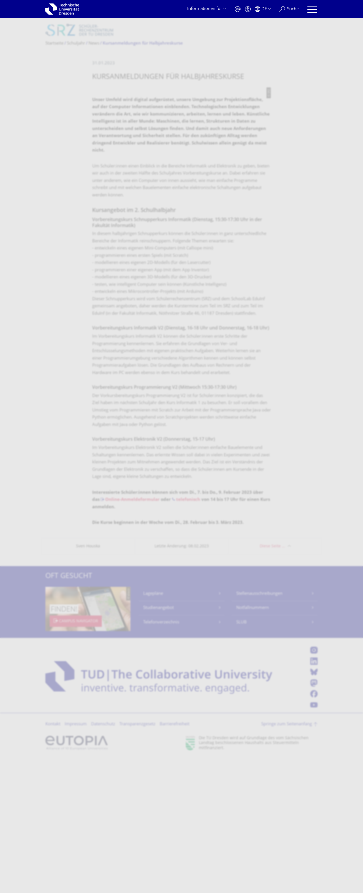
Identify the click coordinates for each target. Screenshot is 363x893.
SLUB (241, 756)
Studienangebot (158, 742)
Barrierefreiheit (174, 858)
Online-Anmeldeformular (132, 634)
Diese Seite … (272, 680)
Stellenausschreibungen (259, 728)
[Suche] (289, 9)
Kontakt (52, 858)
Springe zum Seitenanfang (286, 858)
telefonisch (188, 634)
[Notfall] (238, 9)
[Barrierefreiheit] (248, 9)
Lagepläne (153, 728)
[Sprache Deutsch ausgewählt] (263, 9)
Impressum (76, 858)
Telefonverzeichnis (161, 756)
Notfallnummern (252, 742)
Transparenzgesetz (137, 858)
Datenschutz (103, 858)
